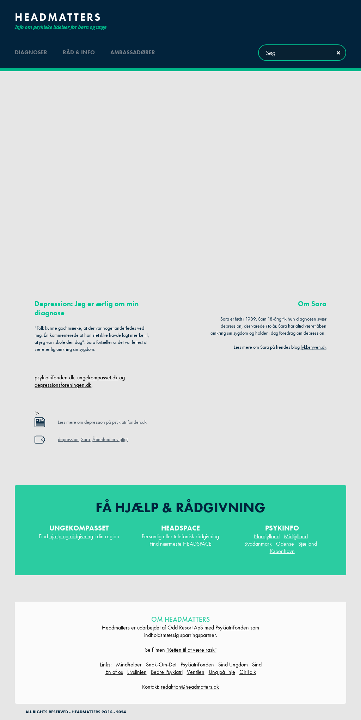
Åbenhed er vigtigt (110, 439)
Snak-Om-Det (161, 664)
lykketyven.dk (313, 347)
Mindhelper (129, 664)
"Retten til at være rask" (191, 649)
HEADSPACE (197, 543)
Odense (285, 543)
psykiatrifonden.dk (54, 377)
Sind (257, 664)
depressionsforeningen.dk (63, 385)
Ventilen (195, 672)
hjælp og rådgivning (71, 536)
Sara (85, 439)
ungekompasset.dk (97, 377)
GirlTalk (247, 672)
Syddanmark (258, 543)
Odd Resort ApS (185, 627)
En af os (114, 672)
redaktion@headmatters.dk (190, 686)
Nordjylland (267, 536)
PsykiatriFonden (232, 627)
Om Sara (312, 303)
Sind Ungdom (233, 664)
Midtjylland (296, 536)
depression (68, 439)
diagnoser (31, 52)
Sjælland (307, 543)
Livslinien (137, 672)
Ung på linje (222, 672)
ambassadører (132, 52)
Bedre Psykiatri (167, 672)
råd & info (79, 52)
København (282, 551)
